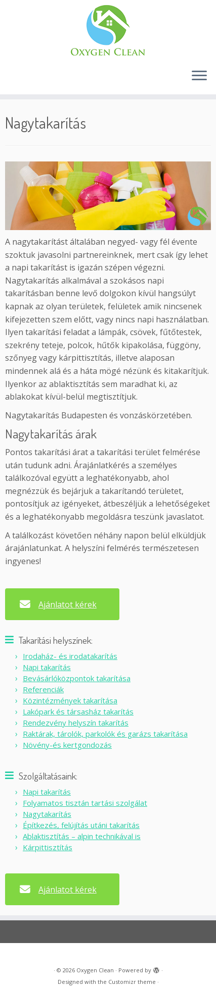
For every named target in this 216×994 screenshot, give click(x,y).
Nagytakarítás (47, 814)
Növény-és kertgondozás (67, 745)
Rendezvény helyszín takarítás (75, 722)
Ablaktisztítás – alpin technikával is (82, 836)
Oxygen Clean (95, 970)
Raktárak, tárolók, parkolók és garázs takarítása (105, 734)
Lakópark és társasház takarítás (78, 711)
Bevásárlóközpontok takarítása (77, 678)
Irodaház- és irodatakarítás (70, 656)
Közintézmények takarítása (70, 700)
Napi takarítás (47, 667)
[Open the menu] (199, 76)
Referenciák (43, 689)
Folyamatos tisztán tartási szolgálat (85, 803)
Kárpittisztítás (47, 847)
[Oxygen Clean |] (108, 30)
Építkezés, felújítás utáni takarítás (81, 825)
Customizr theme (132, 981)
